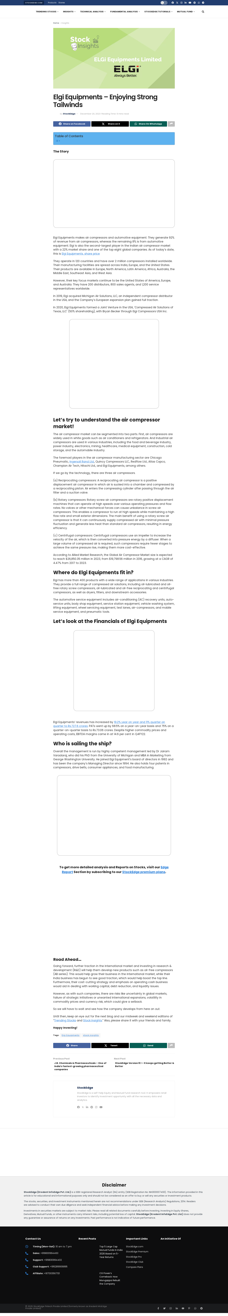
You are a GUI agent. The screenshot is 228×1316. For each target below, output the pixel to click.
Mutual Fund (185, 11)
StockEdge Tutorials (157, 11)
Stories (61, 2)
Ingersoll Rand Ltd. (82, 462)
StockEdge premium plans (143, 872)
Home (56, 23)
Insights (68, 11)
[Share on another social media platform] (171, 124)
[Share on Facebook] (72, 124)
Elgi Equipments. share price (81, 254)
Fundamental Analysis (124, 11)
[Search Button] (203, 11)
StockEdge (69, 113)
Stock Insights (92, 1021)
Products (52, 2)
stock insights (91, 1036)
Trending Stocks (46, 11)
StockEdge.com (33, 2)
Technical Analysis (92, 11)
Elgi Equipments (70, 1036)
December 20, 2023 (90, 113)
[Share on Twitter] (110, 124)
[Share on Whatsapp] (148, 124)
